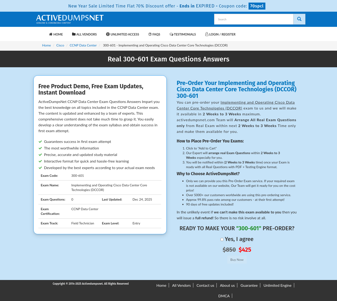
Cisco (60, 45)
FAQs (154, 34)
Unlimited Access (122, 34)
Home (56, 34)
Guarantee (249, 285)
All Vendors (84, 34)
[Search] (299, 19)
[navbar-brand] (40, 32)
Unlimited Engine (278, 285)
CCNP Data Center (83, 45)
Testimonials (183, 34)
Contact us (205, 285)
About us (227, 285)
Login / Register (220, 34)
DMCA (224, 296)
